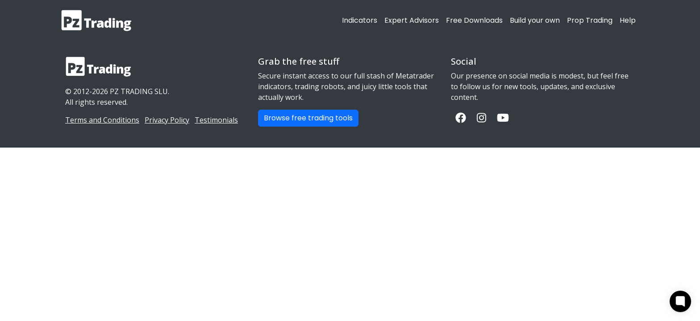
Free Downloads (474, 20)
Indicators (359, 20)
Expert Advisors (411, 20)
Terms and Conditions (102, 120)
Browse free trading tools (308, 118)
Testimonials (216, 120)
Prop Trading (589, 20)
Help (628, 20)
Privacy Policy (167, 120)
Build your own (535, 20)
